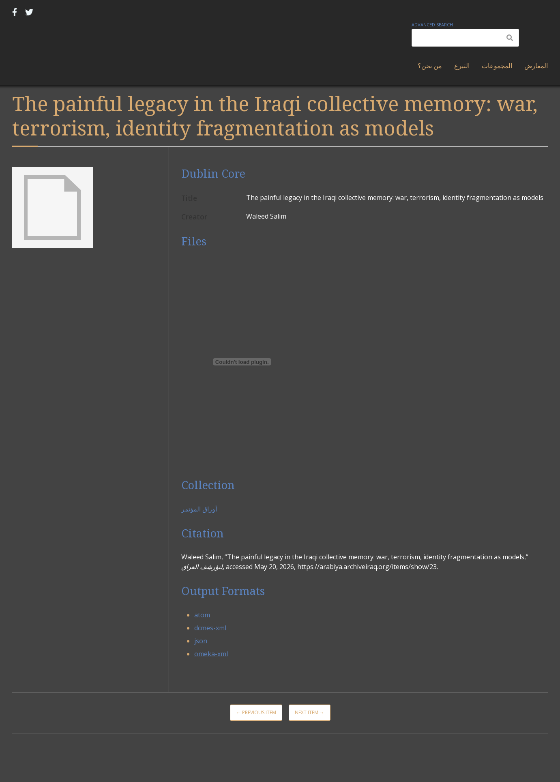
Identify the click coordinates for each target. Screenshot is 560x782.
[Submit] (509, 38)
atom (202, 614)
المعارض (536, 65)
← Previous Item (256, 712)
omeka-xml (211, 653)
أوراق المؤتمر (199, 509)
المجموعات (497, 65)
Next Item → (309, 712)
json (200, 640)
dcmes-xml (210, 627)
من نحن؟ (430, 65)
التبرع (462, 65)
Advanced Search (432, 24)
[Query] (465, 38)
